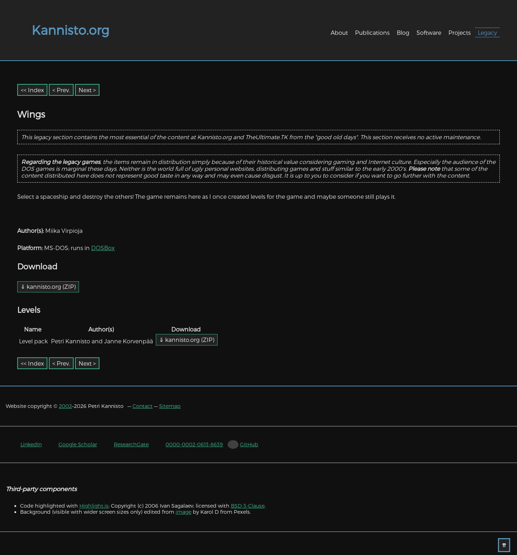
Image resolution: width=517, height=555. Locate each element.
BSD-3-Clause (248, 506)
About (339, 32)
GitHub (249, 444)
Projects (459, 32)
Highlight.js (93, 506)
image (183, 512)
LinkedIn (31, 444)
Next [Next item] (85, 89)
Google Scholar (78, 444)
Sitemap (170, 406)
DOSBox (103, 247)
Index (36, 89)
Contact (142, 406)
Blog (403, 32)
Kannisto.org (70, 29)
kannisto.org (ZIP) (51, 286)
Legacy (487, 32)
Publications (372, 32)
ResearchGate (131, 444)
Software (428, 32)
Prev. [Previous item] (63, 89)
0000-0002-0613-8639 (194, 444)
